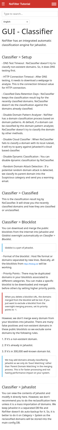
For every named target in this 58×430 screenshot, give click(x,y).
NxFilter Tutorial (19, 4)
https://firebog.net (31, 264)
